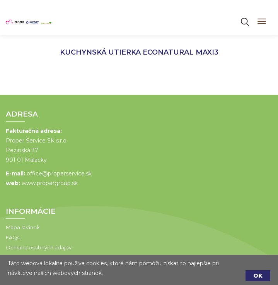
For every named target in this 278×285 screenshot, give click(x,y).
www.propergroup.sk (48, 183)
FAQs (11, 237)
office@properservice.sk (58, 173)
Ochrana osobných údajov (37, 247)
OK (258, 275)
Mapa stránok (22, 227)
